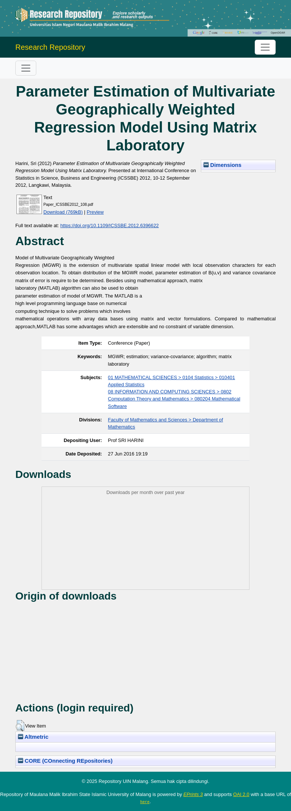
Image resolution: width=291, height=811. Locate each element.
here (145, 801)
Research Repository (50, 47)
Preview (95, 212)
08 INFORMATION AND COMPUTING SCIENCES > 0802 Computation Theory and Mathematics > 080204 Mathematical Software (174, 399)
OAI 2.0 (241, 794)
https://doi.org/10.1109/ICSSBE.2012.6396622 (109, 225)
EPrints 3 (193, 794)
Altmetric (33, 737)
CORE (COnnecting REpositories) (65, 761)
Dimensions (222, 165)
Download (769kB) (63, 212)
